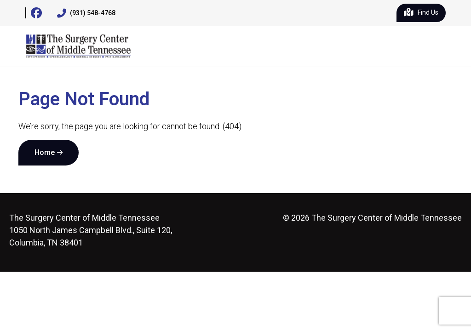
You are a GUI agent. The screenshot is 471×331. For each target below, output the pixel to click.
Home (44, 152)
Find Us (421, 12)
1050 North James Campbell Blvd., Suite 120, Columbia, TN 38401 (90, 230)
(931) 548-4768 (86, 13)
